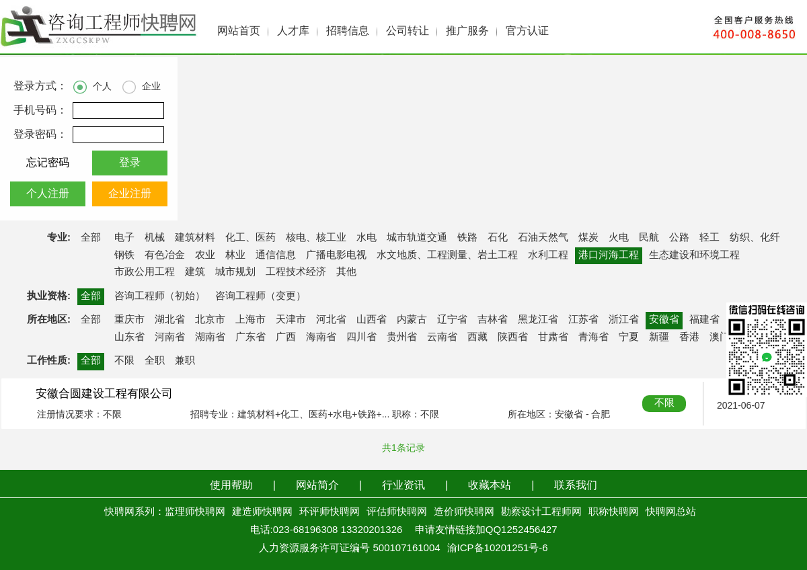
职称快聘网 (613, 512)
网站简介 (317, 485)
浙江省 (624, 320)
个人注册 (47, 194)
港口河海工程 (608, 255)
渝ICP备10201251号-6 (497, 548)
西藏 (477, 337)
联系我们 (575, 485)
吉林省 (492, 320)
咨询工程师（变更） (260, 296)
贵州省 (402, 337)
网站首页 (238, 31)
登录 (130, 163)
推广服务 (467, 31)
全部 (91, 238)
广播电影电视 (336, 255)
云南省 (442, 337)
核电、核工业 (316, 238)
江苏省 (583, 320)
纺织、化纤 (755, 238)
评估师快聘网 (397, 512)
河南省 (170, 337)
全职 (155, 361)
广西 (286, 337)
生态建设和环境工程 (694, 255)
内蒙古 (412, 320)
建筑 (195, 272)
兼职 (185, 361)
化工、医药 (250, 238)
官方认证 (527, 31)
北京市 (210, 320)
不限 (124, 361)
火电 (619, 238)
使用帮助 (231, 485)
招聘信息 (347, 31)
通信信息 (276, 255)
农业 (205, 255)
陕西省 (513, 337)
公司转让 (407, 31)
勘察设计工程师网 (541, 512)
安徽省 (664, 320)
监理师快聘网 (195, 512)
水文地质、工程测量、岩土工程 (447, 255)
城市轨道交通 (417, 238)
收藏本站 (489, 485)
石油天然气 (543, 238)
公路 (679, 238)
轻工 (709, 238)
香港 (689, 337)
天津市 (291, 320)
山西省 (371, 320)
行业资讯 (403, 485)
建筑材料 (195, 238)
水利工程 (548, 255)
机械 (155, 238)
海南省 (321, 337)
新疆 (659, 337)
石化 (498, 238)
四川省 (361, 337)
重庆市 (129, 320)
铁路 (467, 238)
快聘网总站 (671, 512)
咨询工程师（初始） (159, 296)
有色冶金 (165, 255)
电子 (124, 238)
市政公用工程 (144, 272)
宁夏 (629, 337)
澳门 (719, 337)
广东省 (250, 337)
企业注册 (129, 194)
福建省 (704, 320)
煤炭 (588, 238)
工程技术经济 (296, 272)
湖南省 (210, 337)
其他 (346, 272)
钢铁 (124, 255)
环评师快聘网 (329, 512)
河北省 (331, 320)
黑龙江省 (538, 320)
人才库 (293, 31)
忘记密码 (47, 163)
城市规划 (235, 272)
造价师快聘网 (464, 512)
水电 (366, 238)
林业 (235, 255)
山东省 (129, 337)
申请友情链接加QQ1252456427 (486, 530)
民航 (649, 238)
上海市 (250, 320)
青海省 (593, 337)
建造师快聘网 (262, 512)
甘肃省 (553, 337)
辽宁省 (452, 320)
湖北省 (170, 320)
